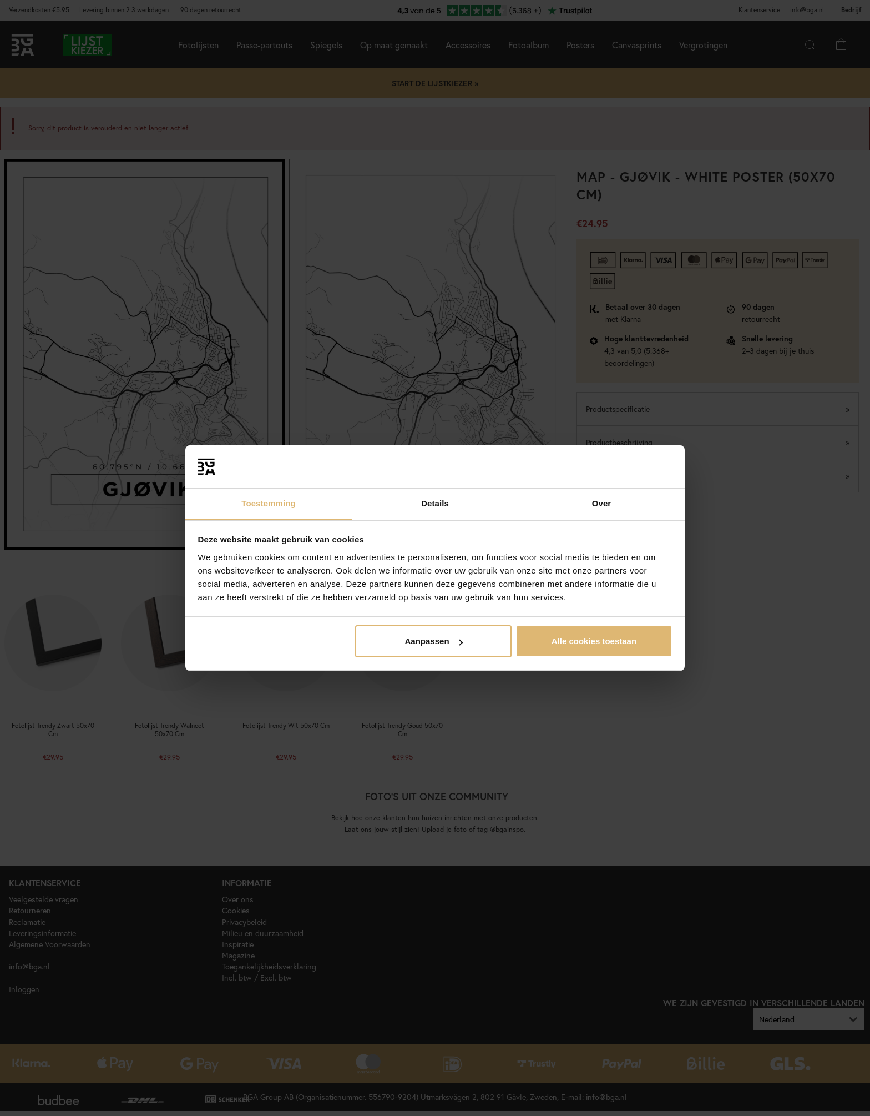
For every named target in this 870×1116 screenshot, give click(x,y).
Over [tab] (601, 503)
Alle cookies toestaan (594, 641)
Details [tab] (435, 503)
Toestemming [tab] (268, 503)
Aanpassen (434, 641)
